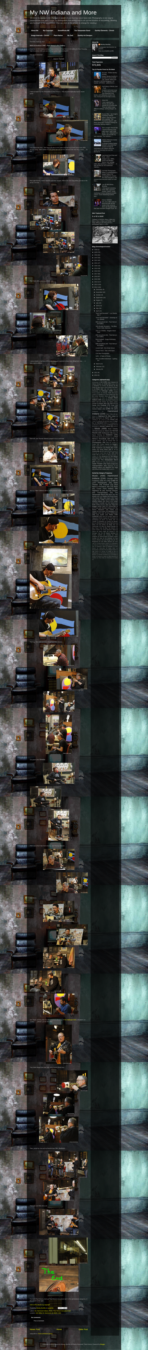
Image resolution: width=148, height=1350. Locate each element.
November (99, 292)
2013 (96, 284)
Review (110, 446)
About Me (34, 30)
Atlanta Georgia (96, 384)
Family (94, 405)
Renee (104, 446)
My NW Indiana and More (63, 12)
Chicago (105, 391)
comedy (100, 394)
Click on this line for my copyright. (40, 1305)
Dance (103, 400)
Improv (107, 418)
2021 (96, 263)
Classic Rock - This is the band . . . (106, 350)
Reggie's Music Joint (98, 506)
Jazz (114, 418)
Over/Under (95, 437)
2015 (96, 279)
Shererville (94, 453)
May (97, 308)
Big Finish (113, 523)
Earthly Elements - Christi (104, 30)
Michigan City (112, 425)
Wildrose (108, 467)
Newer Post (35, 1329)
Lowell (93, 421)
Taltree (103, 454)
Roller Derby (96, 504)
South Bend (103, 453)
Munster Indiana (105, 426)
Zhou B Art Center (100, 469)
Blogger (102, 1344)
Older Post (83, 1329)
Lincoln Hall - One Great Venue (105, 348)
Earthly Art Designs (85, 35)
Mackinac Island (108, 421)
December (99, 289)
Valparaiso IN (111, 466)
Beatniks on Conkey (100, 385)
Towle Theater (97, 464)
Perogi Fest (111, 440)
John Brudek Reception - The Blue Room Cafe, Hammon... (106, 327)
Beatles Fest (114, 384)
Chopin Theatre (112, 549)
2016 (96, 276)
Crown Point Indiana (105, 489)
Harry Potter (109, 414)
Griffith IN (109, 409)
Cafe (105, 389)
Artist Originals (112, 382)
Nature (107, 431)
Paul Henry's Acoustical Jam (62, 1311)
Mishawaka (95, 426)
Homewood (99, 418)
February (99, 366)
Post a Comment (39, 1321)
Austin (106, 384)
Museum (116, 426)
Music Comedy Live (101, 503)
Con (116, 394)
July (97, 303)
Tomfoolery (113, 461)
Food (112, 405)
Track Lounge (110, 464)
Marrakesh (100, 423)
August (98, 300)
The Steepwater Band (82, 30)
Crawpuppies (95, 398)
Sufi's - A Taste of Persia (103, 356)
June (97, 305)
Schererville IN (96, 451)
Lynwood (99, 421)
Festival (103, 405)
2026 (96, 249)
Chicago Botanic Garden (103, 543)
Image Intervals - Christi (40, 35)
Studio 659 (95, 454)
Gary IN (108, 407)
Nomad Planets (112, 491)
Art (35, 1311)
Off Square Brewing (109, 533)
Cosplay (113, 396)
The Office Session (107, 458)
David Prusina (112, 400)
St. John (111, 453)
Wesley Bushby (105, 44)
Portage (114, 442)
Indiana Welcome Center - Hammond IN (109, 140)
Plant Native (58, 35)
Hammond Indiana (42, 1311)
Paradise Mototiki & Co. (106, 437)
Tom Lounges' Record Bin (110, 128)
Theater (98, 462)
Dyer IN (112, 403)
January (98, 369)
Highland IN (102, 416)
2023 (96, 257)
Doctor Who (102, 403)
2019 (96, 268)
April (97, 311)
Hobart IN (115, 416)
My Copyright (48, 30)
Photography (97, 442)
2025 (96, 252)
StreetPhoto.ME (63, 30)
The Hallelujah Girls (70, 1020)
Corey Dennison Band (101, 396)
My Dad (70, 35)
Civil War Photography (109, 171)
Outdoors (109, 435)
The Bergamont (103, 456)
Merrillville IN (97, 424)
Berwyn (111, 385)
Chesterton (95, 391)
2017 (96, 274)
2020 (96, 265)
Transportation (97, 466)
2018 (96, 271)
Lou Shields (111, 419)
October (98, 295)
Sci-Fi (106, 451)
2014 (96, 282)
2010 (96, 375)
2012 (96, 287)
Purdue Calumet (104, 444)
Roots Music (104, 449)
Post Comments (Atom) (45, 1333)
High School (95, 551)
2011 (96, 372)
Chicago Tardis (107, 392)
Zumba (111, 469)
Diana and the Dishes (99, 402)
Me (108, 423)
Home (59, 1329)
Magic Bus (112, 524)
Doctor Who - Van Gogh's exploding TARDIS (110, 114)
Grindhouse (95, 411)
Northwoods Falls (107, 433)
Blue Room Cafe (102, 387)
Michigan (104, 424)
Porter (94, 444)
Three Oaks (105, 461)
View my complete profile (106, 51)
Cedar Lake (112, 389)
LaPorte (103, 419)
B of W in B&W (97, 216)
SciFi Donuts (113, 451)
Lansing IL (95, 419)
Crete (103, 398)
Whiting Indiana (97, 467)
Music (51, 1311)
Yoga (116, 467)
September (99, 297)
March (98, 364)
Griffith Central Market (108, 500)
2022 (96, 260)
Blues (98, 389)
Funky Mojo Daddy (97, 407)
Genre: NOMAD (107, 200)
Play (107, 442)
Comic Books (109, 394)
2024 (96, 255)
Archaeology (95, 382)
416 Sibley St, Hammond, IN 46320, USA (48, 1313)
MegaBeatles (114, 423)
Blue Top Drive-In (110, 528)
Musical (100, 431)
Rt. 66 (114, 449)
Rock (108, 448)
